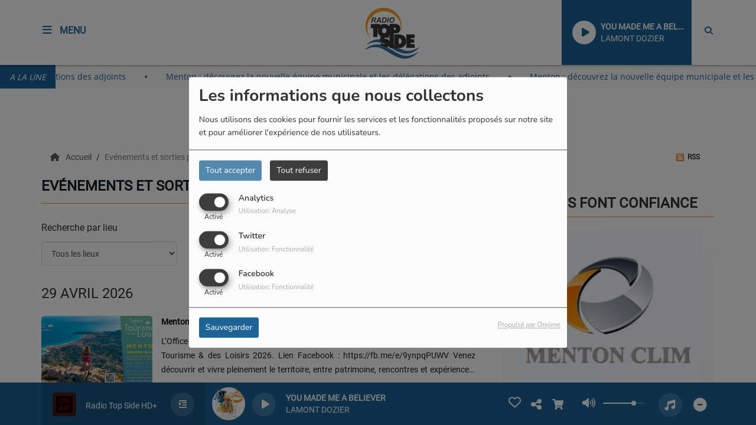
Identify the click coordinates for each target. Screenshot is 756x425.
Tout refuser (298, 170)
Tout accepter (230, 170)
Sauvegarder (229, 328)
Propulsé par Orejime (529, 325)
